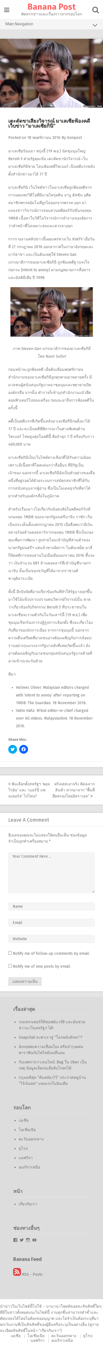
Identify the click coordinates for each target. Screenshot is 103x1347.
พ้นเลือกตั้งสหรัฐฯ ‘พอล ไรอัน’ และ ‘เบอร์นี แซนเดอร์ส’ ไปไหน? (29, 790)
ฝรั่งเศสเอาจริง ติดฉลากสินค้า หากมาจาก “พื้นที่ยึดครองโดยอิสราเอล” (73, 790)
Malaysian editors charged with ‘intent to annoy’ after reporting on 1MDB (52, 695)
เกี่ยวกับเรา (28, 1204)
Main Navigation (51, 25)
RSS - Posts (28, 1274)
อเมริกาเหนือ (29, 1167)
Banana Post (51, 7)
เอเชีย (24, 1120)
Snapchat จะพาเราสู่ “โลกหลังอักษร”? (50, 1037)
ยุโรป (23, 1148)
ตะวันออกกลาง (31, 1139)
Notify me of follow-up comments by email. (51, 953)
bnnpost (74, 137)
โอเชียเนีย (27, 1129)
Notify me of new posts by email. (42, 966)
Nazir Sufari (55, 356)
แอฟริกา (26, 1158)
